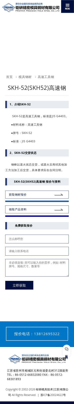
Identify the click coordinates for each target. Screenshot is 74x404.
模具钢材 (25, 77)
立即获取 (19, 285)
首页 (9, 77)
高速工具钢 (46, 77)
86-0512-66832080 (28, 375)
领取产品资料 (18, 209)
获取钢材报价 (18, 194)
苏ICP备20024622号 (53, 395)
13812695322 (47, 333)
